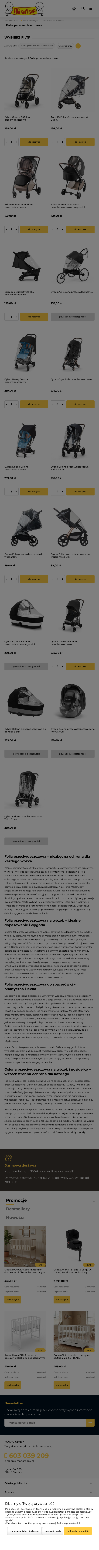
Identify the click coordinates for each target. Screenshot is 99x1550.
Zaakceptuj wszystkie (78, 1531)
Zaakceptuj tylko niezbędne (24, 1531)
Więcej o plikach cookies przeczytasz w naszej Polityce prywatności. (42, 1523)
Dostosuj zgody (53, 1531)
